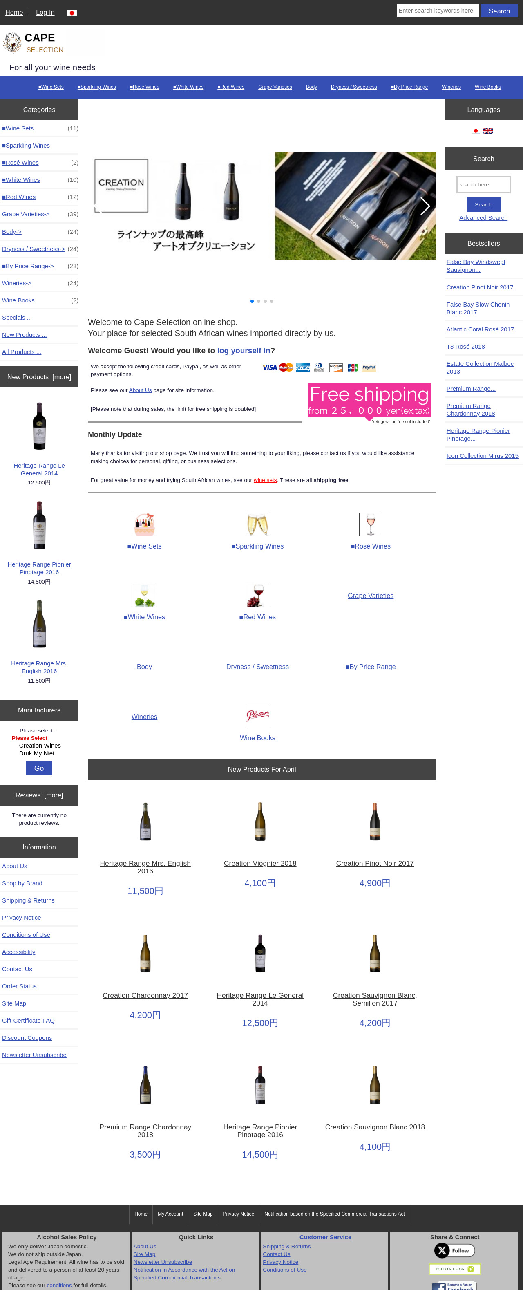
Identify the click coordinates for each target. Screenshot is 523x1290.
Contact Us (17, 968)
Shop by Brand (22, 883)
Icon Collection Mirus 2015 (483, 455)
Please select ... (39, 730)
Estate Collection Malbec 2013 (480, 367)
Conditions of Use (26, 934)
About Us (14, 865)
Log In (45, 12)
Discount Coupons (27, 1037)
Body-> (40, 231)
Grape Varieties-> (40, 214)
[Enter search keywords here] (438, 10)
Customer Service (325, 1237)
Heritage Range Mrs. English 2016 (39, 636)
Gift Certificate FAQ (28, 1020)
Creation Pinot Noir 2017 (375, 863)
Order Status (19, 986)
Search (483, 158)
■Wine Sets (51, 87)
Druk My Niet (40, 753)
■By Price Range (409, 87)
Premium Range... (471, 388)
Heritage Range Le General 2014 (39, 439)
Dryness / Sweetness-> (40, 249)
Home (14, 12)
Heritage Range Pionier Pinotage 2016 (39, 537)
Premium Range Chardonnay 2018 (145, 1131)
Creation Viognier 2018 (260, 863)
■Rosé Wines (144, 87)
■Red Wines (230, 87)
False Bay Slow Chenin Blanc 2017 (478, 308)
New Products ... (24, 334)
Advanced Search (483, 217)
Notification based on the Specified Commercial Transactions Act (334, 1214)
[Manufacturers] (39, 746)
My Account (170, 1214)
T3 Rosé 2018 (466, 346)
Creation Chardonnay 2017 (145, 995)
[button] (252, 301)
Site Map (14, 1003)
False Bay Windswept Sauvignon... (476, 265)
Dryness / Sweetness (354, 87)
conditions (59, 1285)
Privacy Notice (21, 917)
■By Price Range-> (40, 266)
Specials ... (17, 317)
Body (311, 87)
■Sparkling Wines (97, 87)
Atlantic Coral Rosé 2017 (480, 329)
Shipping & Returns (28, 900)
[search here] (483, 184)
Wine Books (488, 87)
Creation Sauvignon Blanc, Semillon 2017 (375, 999)
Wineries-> (40, 283)
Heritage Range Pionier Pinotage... (478, 434)
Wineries (451, 87)
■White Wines (188, 87)
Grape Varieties (275, 87)
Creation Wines (40, 746)
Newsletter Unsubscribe (34, 1054)
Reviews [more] (39, 795)
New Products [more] (39, 377)
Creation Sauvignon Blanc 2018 (375, 1127)
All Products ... (21, 351)
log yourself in (243, 350)
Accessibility (18, 951)
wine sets (265, 480)
